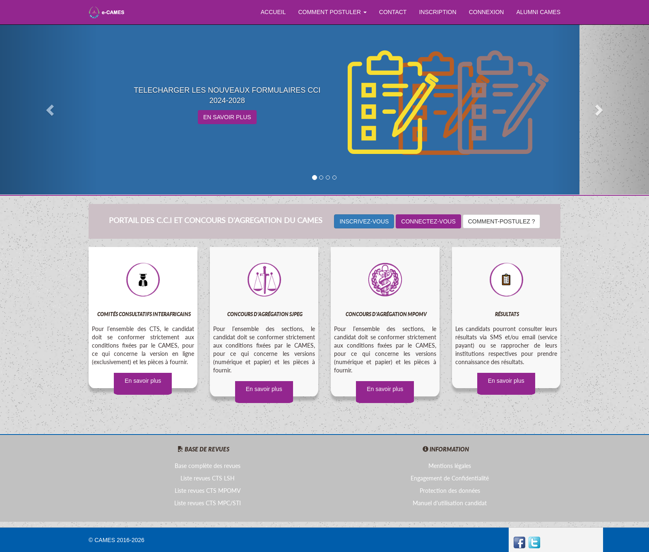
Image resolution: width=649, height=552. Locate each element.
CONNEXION (486, 12)
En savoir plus (143, 380)
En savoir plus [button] (264, 389)
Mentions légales (449, 465)
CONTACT (393, 12)
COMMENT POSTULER (332, 12)
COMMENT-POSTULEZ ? (501, 221)
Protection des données (450, 490)
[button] (48, 107)
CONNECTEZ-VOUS (428, 221)
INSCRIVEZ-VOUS (364, 221)
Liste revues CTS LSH (207, 478)
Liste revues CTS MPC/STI (207, 502)
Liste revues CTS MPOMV (207, 490)
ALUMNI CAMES (538, 12)
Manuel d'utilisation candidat (450, 502)
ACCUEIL (273, 12)
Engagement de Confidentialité (450, 478)
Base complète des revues (207, 465)
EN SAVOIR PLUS (227, 117)
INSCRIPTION (437, 12)
